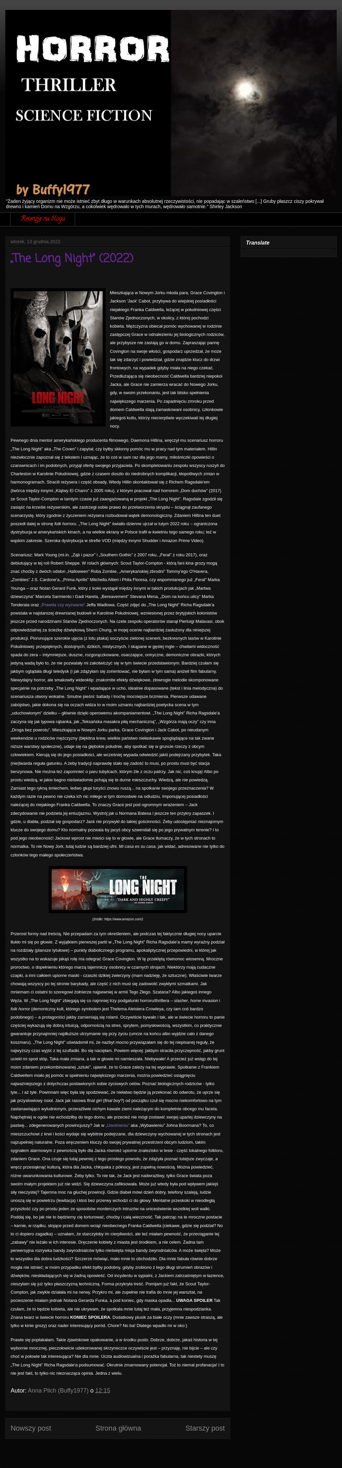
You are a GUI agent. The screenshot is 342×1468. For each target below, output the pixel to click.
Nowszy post (31, 1428)
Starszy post (205, 1428)
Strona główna (118, 1428)
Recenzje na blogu (43, 219)
